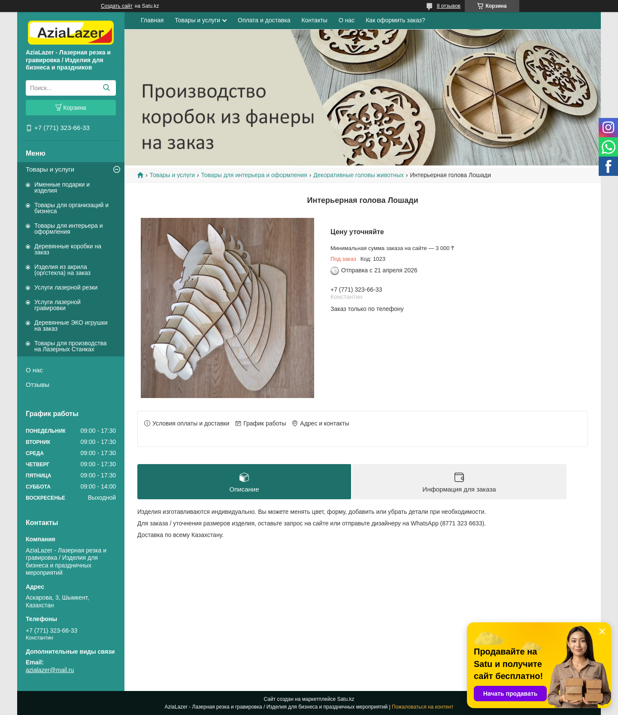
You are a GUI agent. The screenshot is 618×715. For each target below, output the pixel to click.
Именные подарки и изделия (62, 187)
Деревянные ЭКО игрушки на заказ (70, 325)
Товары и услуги (50, 169)
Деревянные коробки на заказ (67, 249)
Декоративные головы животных (358, 175)
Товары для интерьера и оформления (68, 228)
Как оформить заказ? (395, 20)
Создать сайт (117, 6)
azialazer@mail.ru (50, 670)
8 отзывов (448, 6)
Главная (152, 20)
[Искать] (106, 88)
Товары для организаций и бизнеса (71, 208)
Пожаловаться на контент (422, 707)
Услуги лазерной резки (65, 287)
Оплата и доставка (264, 20)
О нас (34, 370)
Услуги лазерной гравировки (57, 305)
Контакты (314, 20)
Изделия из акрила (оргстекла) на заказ (62, 269)
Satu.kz (345, 699)
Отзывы (37, 384)
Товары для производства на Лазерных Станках (70, 346)
